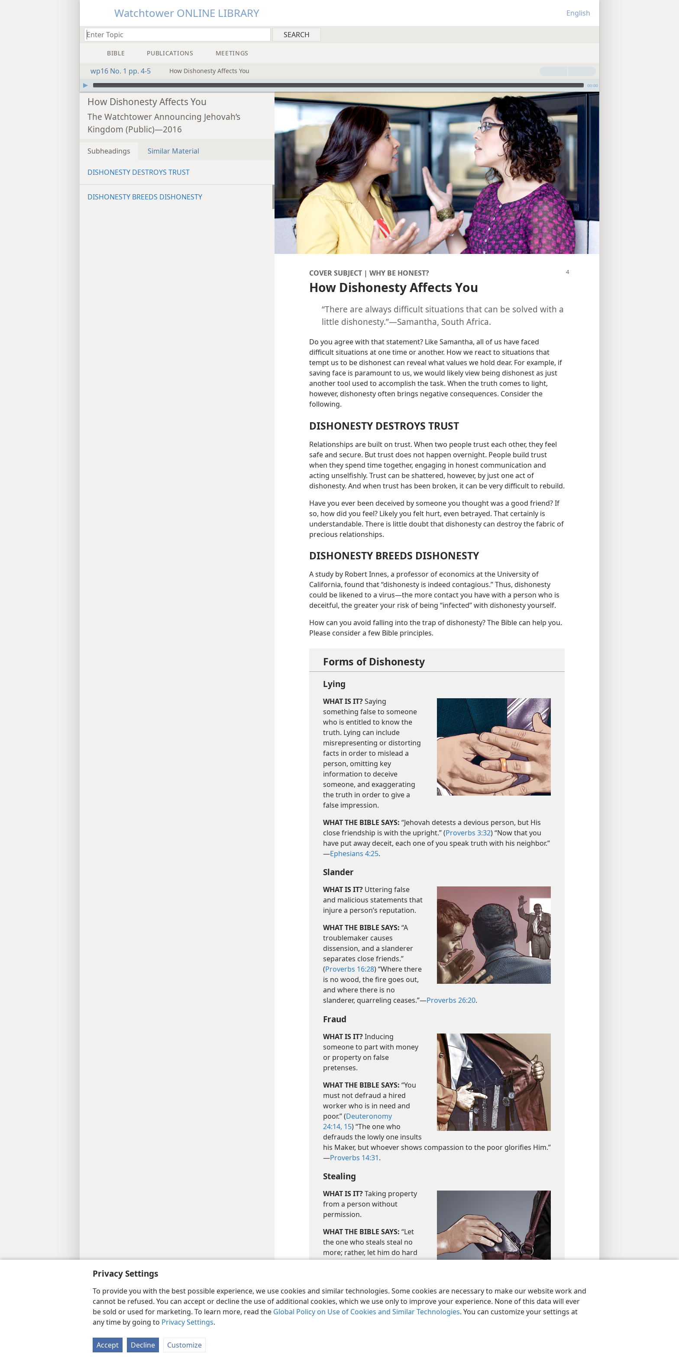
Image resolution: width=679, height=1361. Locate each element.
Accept (108, 1345)
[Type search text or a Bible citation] (173, 34)
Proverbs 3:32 (468, 820)
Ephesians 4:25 (354, 840)
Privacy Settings (187, 1322)
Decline (143, 1345)
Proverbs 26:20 (451, 987)
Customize (184, 1345)
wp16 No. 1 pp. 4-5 (116, 71)
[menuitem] (589, 34)
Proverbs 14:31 (354, 1144)
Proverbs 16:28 (349, 956)
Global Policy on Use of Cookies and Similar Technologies (366, 1311)
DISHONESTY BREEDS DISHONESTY (144, 184)
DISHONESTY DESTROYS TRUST (138, 159)
